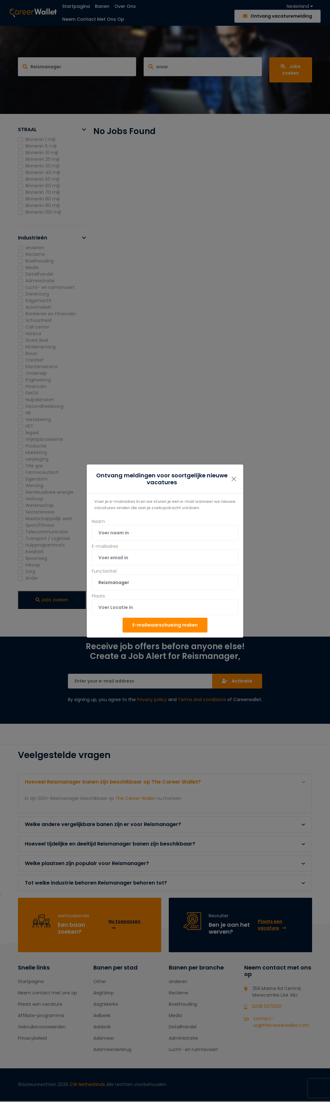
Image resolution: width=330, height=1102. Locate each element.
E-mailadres (105, 546)
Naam (98, 521)
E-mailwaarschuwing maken (165, 625)
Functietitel (104, 571)
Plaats (98, 596)
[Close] (233, 479)
